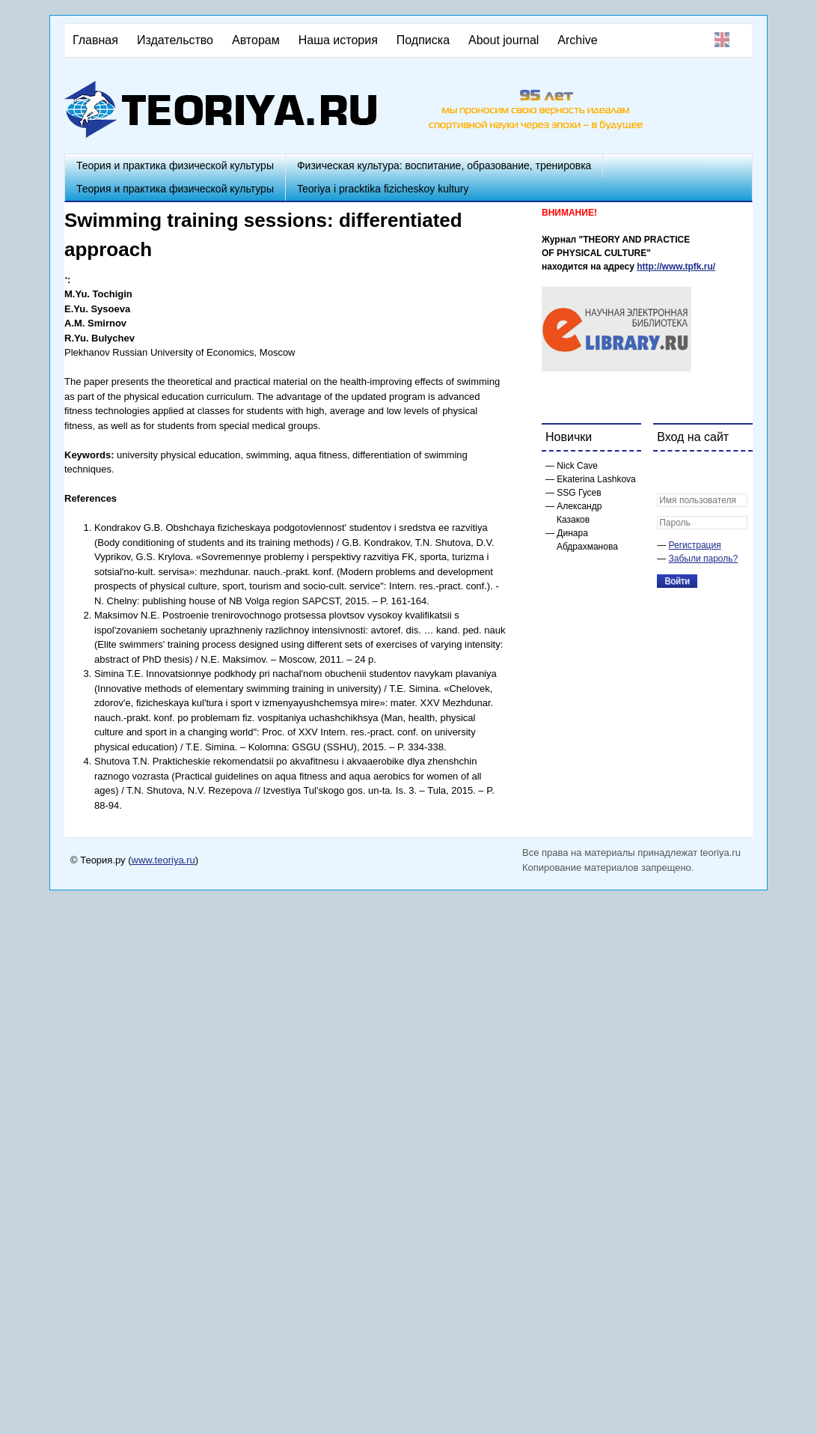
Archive (577, 40)
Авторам (256, 40)
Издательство (175, 40)
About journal (503, 40)
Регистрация (695, 545)
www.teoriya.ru (163, 860)
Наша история (338, 40)
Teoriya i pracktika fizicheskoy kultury (383, 189)
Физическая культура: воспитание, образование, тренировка (444, 165)
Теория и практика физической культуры (175, 165)
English (722, 39)
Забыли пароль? (703, 558)
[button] (669, 472)
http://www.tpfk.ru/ (676, 266)
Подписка (423, 40)
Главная (95, 40)
